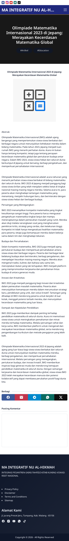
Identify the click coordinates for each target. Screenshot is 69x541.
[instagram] (7, 2)
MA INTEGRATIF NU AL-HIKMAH (28, 10)
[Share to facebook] (8, 397)
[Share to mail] (21, 397)
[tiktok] (19, 2)
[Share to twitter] (60, 397)
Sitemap (9, 500)
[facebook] (3, 2)
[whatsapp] (15, 2)
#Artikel (24, 50)
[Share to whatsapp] (47, 397)
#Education (43, 50)
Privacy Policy (11, 489)
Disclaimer (10, 492)
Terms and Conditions (16, 496)
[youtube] (11, 2)
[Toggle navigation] (65, 10)
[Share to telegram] (34, 397)
